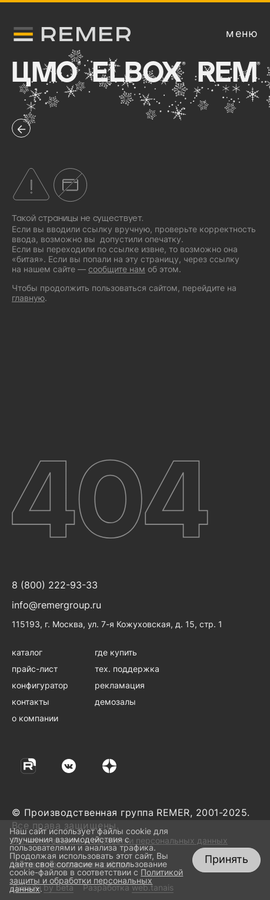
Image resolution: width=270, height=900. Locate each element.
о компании (35, 718)
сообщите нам (116, 269)
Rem (228, 73)
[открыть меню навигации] (242, 33)
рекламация (120, 685)
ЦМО (45, 73)
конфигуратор (40, 685)
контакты (30, 702)
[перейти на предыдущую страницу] (21, 128)
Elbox (138, 73)
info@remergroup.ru (56, 605)
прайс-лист (35, 669)
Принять (226, 859)
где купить (116, 652)
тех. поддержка (127, 669)
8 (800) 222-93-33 (55, 585)
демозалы (115, 702)
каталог (27, 652)
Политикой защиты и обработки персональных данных (96, 880)
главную (28, 298)
